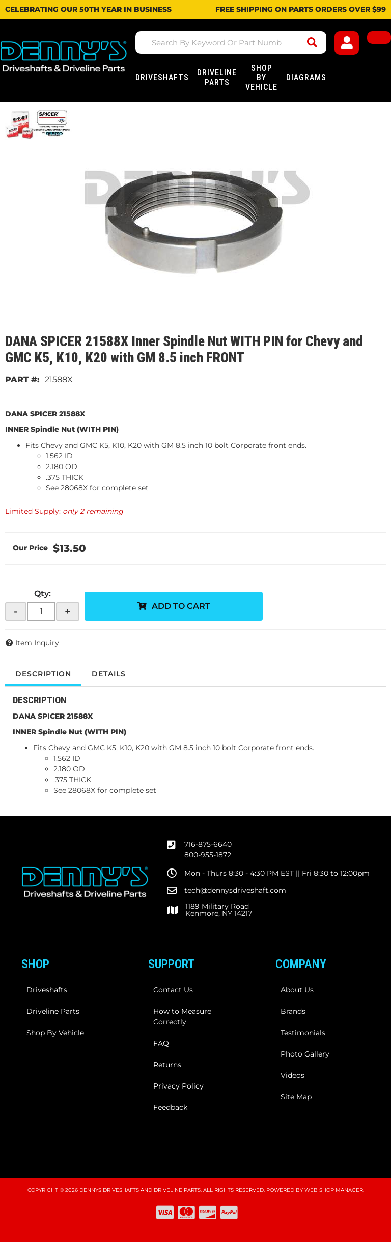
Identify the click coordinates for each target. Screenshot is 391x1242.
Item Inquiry (37, 642)
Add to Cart (181, 606)
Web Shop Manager (333, 1190)
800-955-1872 (207, 854)
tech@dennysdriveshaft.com (235, 890)
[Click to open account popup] (346, 43)
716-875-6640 (208, 844)
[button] (230, 42)
